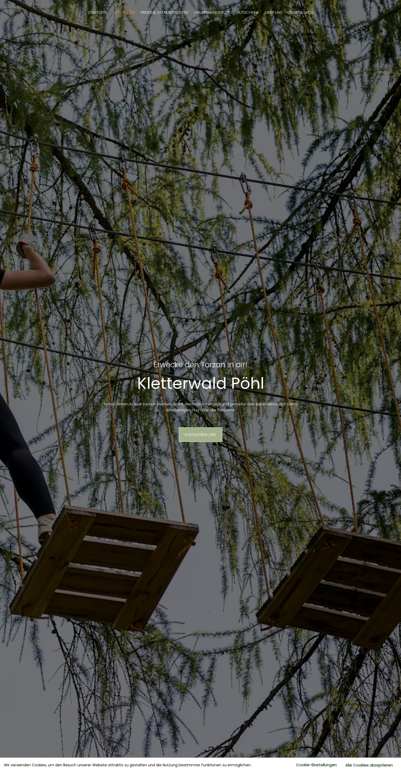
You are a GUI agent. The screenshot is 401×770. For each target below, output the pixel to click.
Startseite (97, 12)
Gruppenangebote (212, 12)
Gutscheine (247, 12)
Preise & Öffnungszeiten (164, 12)
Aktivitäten (124, 12)
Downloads (301, 12)
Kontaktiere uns (200, 434)
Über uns (274, 12)
